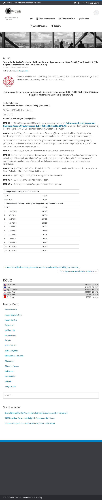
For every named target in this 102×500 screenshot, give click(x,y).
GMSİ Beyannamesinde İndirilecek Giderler (78, 271)
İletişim (8, 340)
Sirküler (8, 381)
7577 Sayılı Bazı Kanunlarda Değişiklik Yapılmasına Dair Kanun (30, 418)
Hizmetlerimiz (10, 335)
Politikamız (9, 371)
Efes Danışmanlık (21, 71)
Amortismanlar (11, 309)
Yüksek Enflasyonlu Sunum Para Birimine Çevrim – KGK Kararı (30, 423)
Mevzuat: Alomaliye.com (12, 497)
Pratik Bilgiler (10, 376)
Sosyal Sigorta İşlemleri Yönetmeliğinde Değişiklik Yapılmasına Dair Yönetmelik (36, 413)
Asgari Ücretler (11, 320)
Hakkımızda (10, 330)
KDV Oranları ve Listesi (14, 356)
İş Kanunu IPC (10, 345)
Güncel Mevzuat (62, 464)
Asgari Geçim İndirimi (13, 315)
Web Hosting (37, 497)
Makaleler (9, 361)
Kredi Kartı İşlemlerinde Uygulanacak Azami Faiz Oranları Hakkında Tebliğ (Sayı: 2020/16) (41, 267)
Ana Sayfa (60, 456)
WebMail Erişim (91, 3)
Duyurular (9, 325)
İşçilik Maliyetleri (11, 350)
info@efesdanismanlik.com (30, 3)
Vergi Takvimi (10, 386)
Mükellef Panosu (12, 366)
